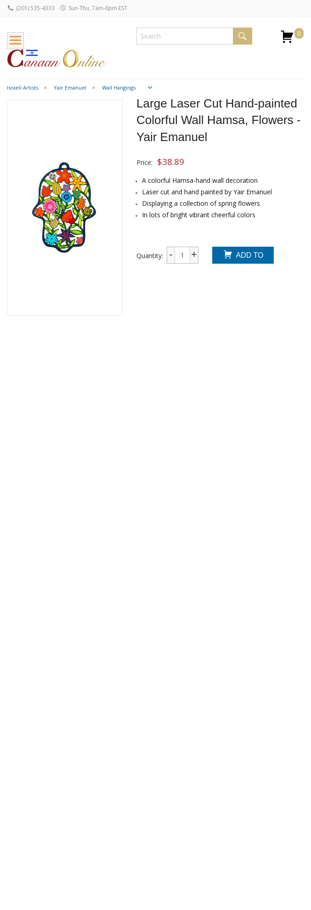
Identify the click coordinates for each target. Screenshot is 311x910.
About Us (141, 785)
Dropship (20, 804)
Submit (208, 836)
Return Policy (26, 780)
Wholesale (22, 792)
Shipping (19, 767)
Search (242, 36)
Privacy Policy (148, 823)
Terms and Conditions (144, 839)
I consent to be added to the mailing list (241, 818)
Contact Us (144, 798)
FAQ (13, 817)
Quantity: (149, 255)
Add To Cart (242, 256)
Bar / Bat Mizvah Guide (87, 814)
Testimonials (147, 810)
